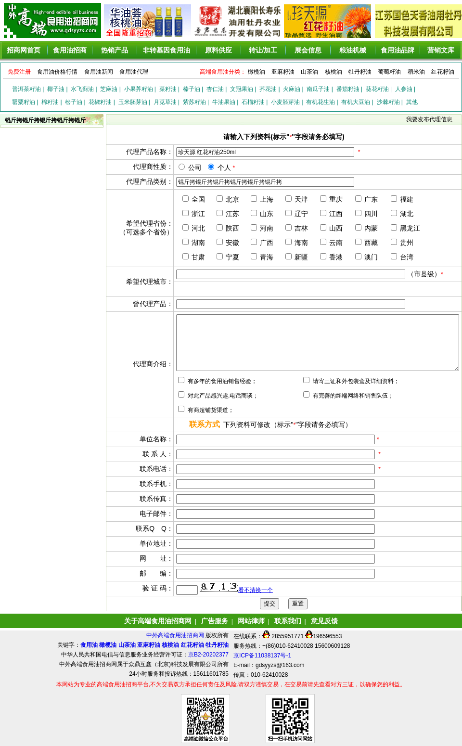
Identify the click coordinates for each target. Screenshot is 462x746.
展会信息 (308, 50)
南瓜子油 (318, 89)
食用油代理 (133, 71)
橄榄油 (256, 71)
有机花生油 (320, 102)
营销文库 (440, 50)
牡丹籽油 (360, 71)
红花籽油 (442, 71)
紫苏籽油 (194, 102)
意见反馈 (324, 621)
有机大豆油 (355, 102)
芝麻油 (108, 89)
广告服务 (214, 621)
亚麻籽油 (283, 71)
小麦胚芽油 (285, 102)
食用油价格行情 (57, 71)
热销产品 (114, 50)
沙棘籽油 (388, 102)
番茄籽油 (347, 89)
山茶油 (309, 71)
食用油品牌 (397, 50)
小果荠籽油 (138, 89)
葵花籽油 (377, 89)
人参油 (403, 89)
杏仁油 (215, 89)
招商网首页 (23, 50)
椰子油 (55, 89)
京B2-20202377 (208, 654)
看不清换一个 (255, 590)
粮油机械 (352, 50)
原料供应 (218, 50)
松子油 (73, 102)
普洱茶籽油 (26, 89)
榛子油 (191, 89)
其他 (412, 102)
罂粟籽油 (23, 102)
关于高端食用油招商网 (158, 621)
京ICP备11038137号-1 (262, 655)
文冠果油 (241, 89)
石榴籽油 (253, 102)
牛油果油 (223, 102)
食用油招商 (70, 50)
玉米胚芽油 (132, 102)
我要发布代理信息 (429, 119)
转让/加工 (263, 50)
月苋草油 (165, 102)
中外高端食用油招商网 (175, 635)
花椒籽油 (100, 102)
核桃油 (333, 71)
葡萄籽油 (389, 71)
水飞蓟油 (82, 89)
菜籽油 (168, 89)
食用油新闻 (98, 71)
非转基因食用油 (166, 50)
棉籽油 (50, 102)
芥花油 (268, 89)
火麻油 (291, 89)
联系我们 (287, 621)
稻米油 (416, 71)
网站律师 (251, 621)
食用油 (89, 645)
